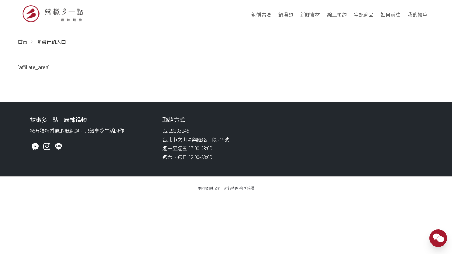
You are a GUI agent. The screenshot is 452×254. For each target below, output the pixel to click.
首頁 (23, 41)
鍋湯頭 (285, 14)
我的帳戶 (417, 14)
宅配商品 (364, 14)
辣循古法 (261, 14)
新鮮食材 (310, 14)
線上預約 (337, 14)
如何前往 (390, 14)
